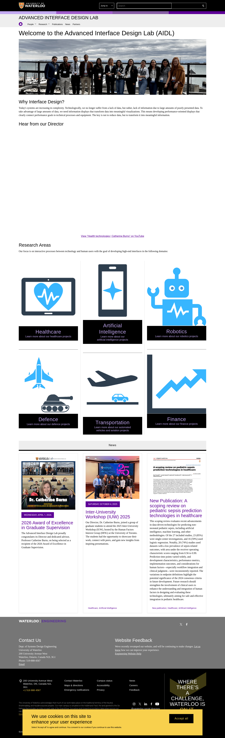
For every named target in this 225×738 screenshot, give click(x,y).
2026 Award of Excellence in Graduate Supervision (47, 525)
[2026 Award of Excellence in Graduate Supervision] (48, 483)
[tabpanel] (112, 532)
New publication (159, 608)
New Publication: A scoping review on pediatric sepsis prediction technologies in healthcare (176, 508)
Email (22, 664)
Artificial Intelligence (108, 608)
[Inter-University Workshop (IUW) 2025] (113, 477)
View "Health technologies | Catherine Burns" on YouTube (112, 236)
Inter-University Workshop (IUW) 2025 (108, 514)
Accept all (181, 718)
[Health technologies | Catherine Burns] (112, 181)
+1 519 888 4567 (32, 690)
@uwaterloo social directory (145, 708)
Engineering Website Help (128, 653)
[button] (180, 6)
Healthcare (93, 608)
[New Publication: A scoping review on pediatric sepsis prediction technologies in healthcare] (177, 476)
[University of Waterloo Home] (32, 5)
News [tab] (112, 445)
